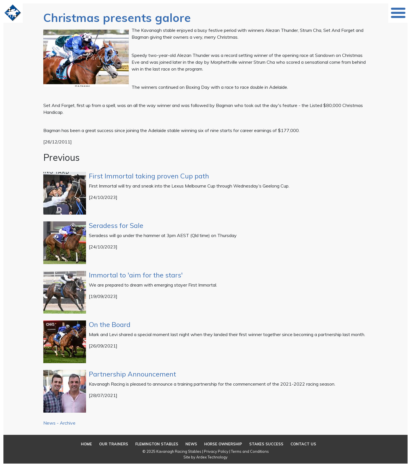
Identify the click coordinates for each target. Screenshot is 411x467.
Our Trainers (113, 444)
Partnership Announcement (132, 374)
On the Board (109, 324)
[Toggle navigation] (398, 12)
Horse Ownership (223, 444)
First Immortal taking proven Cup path (149, 176)
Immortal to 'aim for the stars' (136, 275)
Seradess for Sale (116, 225)
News (191, 444)
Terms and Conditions (250, 451)
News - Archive (59, 423)
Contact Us (303, 444)
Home (86, 444)
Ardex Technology (212, 457)
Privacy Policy (216, 451)
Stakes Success (266, 444)
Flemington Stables (156, 444)
